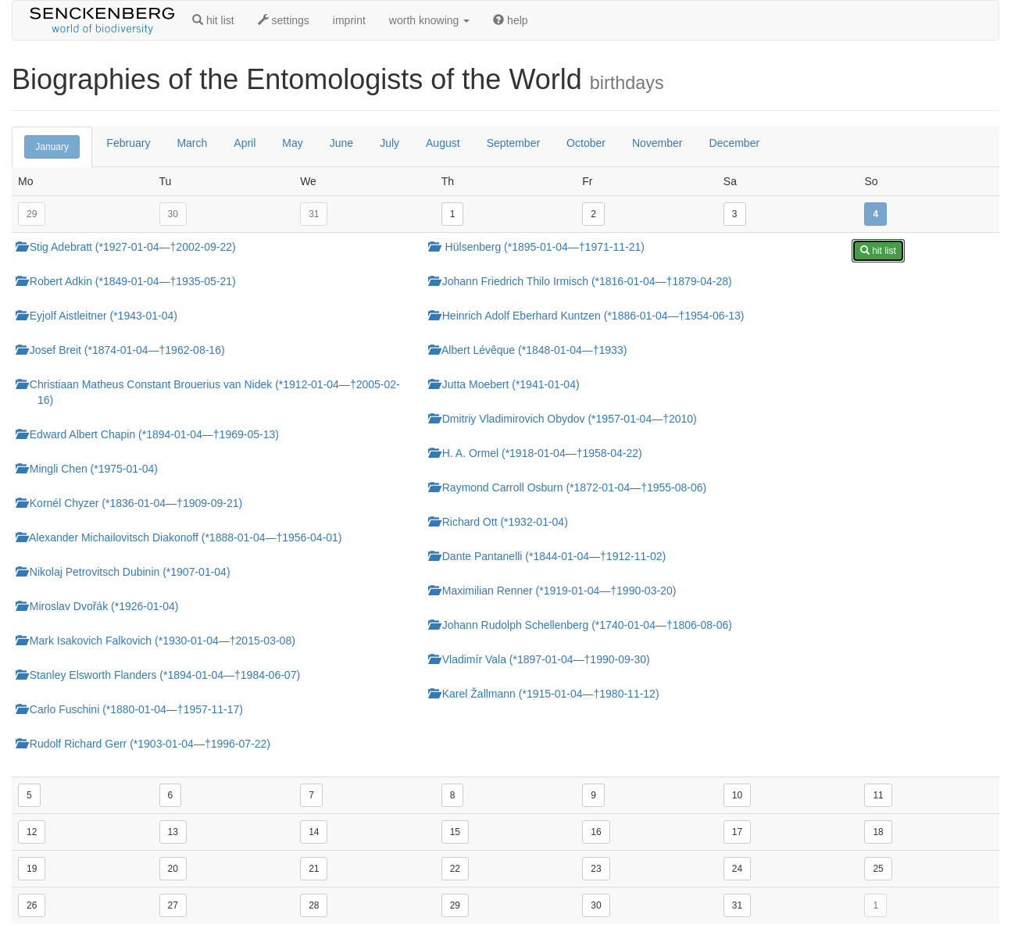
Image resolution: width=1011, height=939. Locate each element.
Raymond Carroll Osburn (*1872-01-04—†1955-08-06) (572, 487)
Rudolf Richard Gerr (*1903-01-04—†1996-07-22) (148, 743)
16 (596, 832)
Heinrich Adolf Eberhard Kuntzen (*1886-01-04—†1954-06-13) (592, 315)
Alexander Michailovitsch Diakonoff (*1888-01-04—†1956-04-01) (184, 537)
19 (32, 868)
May (292, 143)
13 (173, 832)
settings (283, 20)
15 (455, 832)
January (52, 146)
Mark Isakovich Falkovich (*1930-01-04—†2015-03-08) (161, 640)
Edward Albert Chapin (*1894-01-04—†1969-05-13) (153, 434)
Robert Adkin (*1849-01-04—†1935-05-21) (131, 281)
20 (173, 868)
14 (314, 832)
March (192, 143)
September (513, 143)
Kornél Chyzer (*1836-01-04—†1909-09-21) (134, 503)
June (341, 143)
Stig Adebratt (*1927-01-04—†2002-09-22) (131, 247)
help (510, 20)
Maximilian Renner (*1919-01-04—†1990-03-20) (558, 590)
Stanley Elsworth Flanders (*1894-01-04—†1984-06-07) (163, 675)
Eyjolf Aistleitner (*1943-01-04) (102, 315)
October (586, 143)
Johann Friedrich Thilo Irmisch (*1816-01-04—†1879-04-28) (585, 281)
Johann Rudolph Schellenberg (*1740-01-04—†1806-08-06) (585, 625)
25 (878, 868)
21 (314, 868)
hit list (213, 20)
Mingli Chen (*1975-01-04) (92, 468)
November (657, 143)
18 (878, 832)
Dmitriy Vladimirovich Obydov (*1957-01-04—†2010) (568, 418)
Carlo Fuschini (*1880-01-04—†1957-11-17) (135, 709)
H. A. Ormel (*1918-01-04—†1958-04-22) (540, 453)
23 (596, 868)
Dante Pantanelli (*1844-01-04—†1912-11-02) (552, 556)
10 (737, 795)
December (734, 143)
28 (314, 905)
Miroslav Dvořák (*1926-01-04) (103, 606)
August (443, 143)
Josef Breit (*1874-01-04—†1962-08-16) (126, 350)
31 (314, 214)
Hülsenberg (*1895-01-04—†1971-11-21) (542, 247)
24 (737, 868)
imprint (349, 20)
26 (32, 905)
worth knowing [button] (429, 20)
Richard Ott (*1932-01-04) (503, 522)
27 (173, 905)
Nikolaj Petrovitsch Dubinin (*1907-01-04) (128, 572)
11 (878, 795)
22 (455, 868)
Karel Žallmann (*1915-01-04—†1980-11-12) (549, 693)
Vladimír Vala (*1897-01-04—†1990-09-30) (544, 659)
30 (173, 214)
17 (737, 832)
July (389, 143)
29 (32, 214)
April (244, 143)
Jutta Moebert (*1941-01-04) (509, 384)
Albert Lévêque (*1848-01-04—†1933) (533, 350)
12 (32, 832)
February (128, 143)
